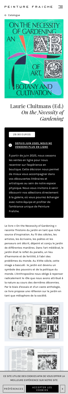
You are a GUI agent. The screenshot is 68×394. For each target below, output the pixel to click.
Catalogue (12, 15)
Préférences (13, 388)
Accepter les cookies (42, 388)
